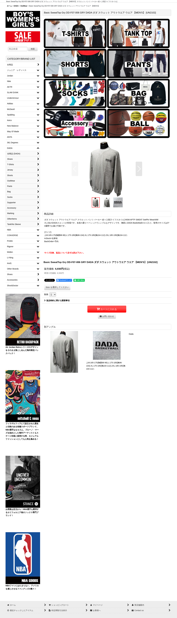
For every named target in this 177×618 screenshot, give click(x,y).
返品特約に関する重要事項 (57, 300)
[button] (75, 169)
